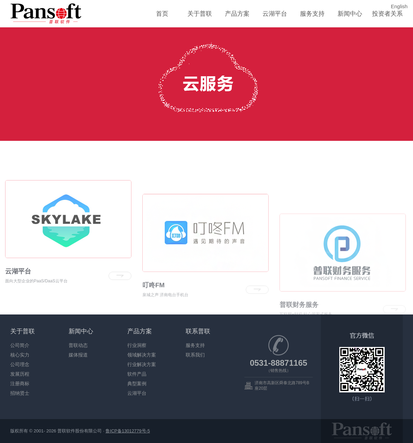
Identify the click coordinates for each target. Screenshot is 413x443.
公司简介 (19, 345)
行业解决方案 (141, 364)
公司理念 (19, 364)
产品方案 (237, 13)
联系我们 (195, 355)
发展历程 (19, 374)
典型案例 (136, 383)
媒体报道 (78, 355)
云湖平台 (274, 13)
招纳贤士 (19, 393)
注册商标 (19, 383)
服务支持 (312, 13)
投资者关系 (387, 13)
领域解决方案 (141, 355)
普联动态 (78, 345)
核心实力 (19, 355)
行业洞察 (136, 345)
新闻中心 (350, 13)
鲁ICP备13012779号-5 (127, 430)
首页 (162, 13)
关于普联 (199, 13)
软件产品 (136, 374)
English (399, 6)
